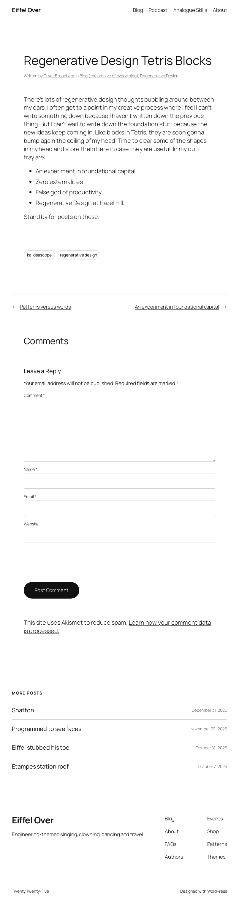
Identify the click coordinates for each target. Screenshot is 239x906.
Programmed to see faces (46, 729)
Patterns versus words (45, 306)
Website (31, 524)
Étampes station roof (40, 766)
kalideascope (39, 255)
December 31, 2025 (209, 710)
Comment (34, 395)
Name (30, 469)
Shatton (23, 710)
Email (30, 496)
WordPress (217, 891)
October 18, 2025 (211, 748)
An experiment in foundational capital (85, 171)
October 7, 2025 (212, 766)
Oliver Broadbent (59, 75)
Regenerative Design (159, 75)
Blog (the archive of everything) (109, 75)
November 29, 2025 (209, 729)
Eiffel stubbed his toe (40, 747)
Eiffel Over (26, 10)
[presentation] (69, 562)
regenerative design (78, 255)
